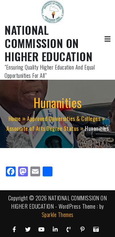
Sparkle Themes (58, 215)
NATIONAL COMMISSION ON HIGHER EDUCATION (48, 43)
